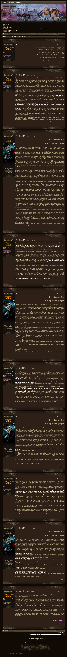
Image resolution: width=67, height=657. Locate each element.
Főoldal (4, 2)
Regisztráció (18, 2)
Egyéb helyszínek (13, 30)
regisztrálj (22, 9)
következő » (62, 31)
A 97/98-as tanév (12, 29)
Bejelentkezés (11, 2)
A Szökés (13, 31)
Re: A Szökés (22, 74)
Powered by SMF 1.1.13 (28, 638)
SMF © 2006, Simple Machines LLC (39, 638)
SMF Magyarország (37, 639)
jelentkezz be (15, 9)
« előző (58, 31)
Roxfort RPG (7, 24)
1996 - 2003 (9, 27)
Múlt (7, 26)
